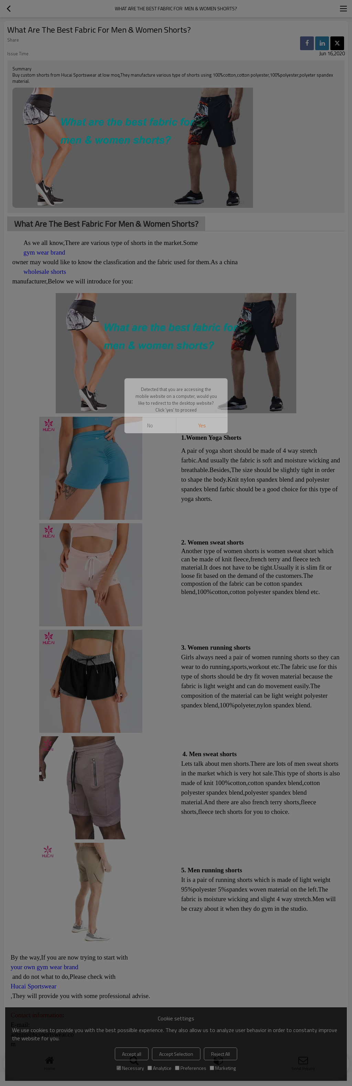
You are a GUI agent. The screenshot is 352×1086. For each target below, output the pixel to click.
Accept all (131, 1053)
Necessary (130, 1068)
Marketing (223, 1068)
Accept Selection (176, 1053)
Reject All (220, 1053)
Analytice (159, 1068)
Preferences (190, 1068)
